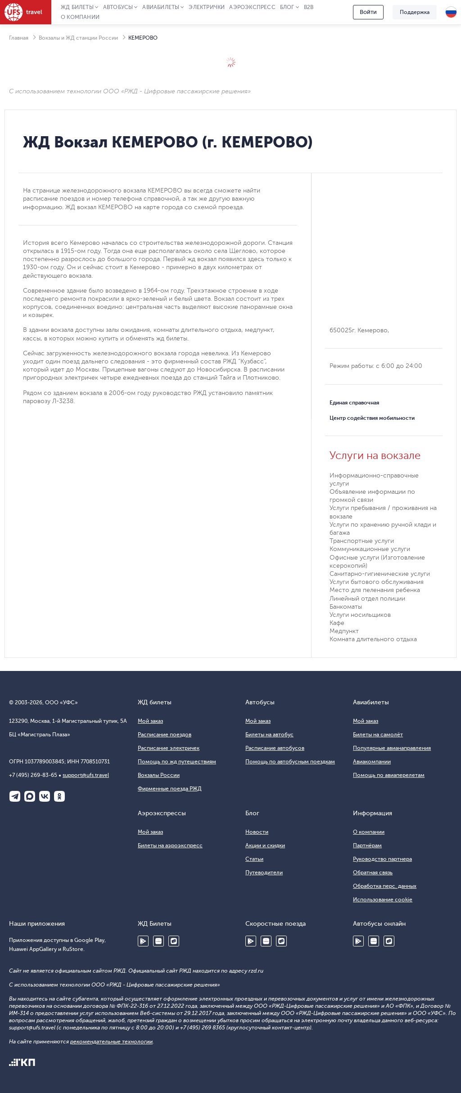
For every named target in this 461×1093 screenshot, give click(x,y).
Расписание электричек (168, 748)
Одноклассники (59, 796)
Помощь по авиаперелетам (389, 775)
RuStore (173, 941)
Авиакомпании (372, 761)
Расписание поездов (164, 734)
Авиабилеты (160, 7)
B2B (309, 7)
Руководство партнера (382, 859)
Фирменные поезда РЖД (170, 788)
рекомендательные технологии (111, 1041)
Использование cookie (382, 899)
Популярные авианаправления (392, 748)
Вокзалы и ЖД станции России (78, 38)
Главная (18, 38)
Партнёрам (367, 845)
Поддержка (414, 12)
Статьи (254, 859)
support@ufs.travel (86, 775)
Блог (287, 7)
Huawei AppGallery (158, 941)
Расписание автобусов (274, 748)
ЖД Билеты (77, 7)
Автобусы (118, 7)
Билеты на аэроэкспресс (170, 845)
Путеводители (264, 872)
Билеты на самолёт (378, 734)
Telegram (15, 796)
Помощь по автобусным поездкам (290, 761)
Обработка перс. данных (384, 886)
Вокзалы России (159, 775)
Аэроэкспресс (252, 7)
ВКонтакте (44, 796)
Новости (256, 832)
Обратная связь (373, 872)
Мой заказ (150, 721)
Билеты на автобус (269, 734)
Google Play (143, 941)
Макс (30, 796)
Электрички (207, 7)
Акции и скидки (265, 845)
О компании (80, 17)
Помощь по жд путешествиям (177, 761)
